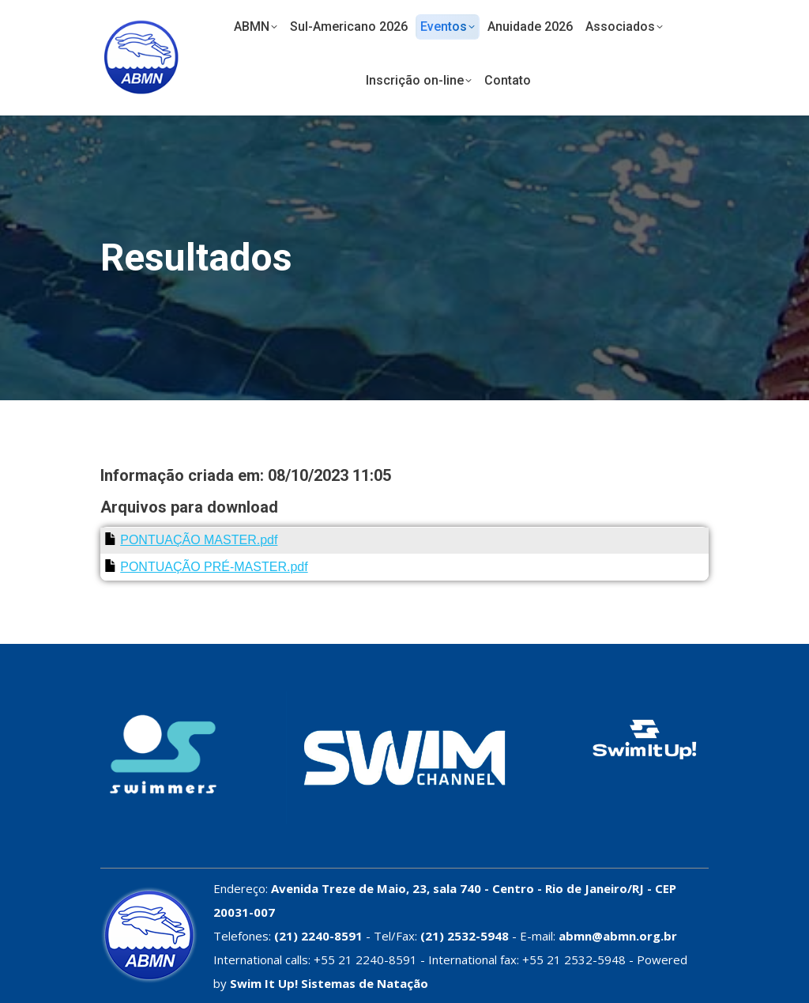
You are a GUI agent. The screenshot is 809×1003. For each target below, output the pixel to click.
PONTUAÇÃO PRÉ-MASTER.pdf (213, 566)
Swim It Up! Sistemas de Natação (329, 983)
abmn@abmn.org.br (618, 936)
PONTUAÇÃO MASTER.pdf (198, 540)
